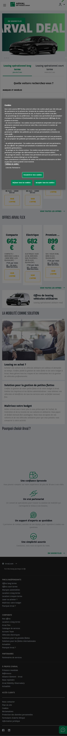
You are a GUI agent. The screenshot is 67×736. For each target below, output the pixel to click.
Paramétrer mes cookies (33, 175)
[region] (33, 144)
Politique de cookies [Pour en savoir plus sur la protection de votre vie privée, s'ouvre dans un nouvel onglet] (12, 164)
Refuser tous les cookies (22, 182)
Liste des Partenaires (13, 167)
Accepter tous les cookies (45, 182)
